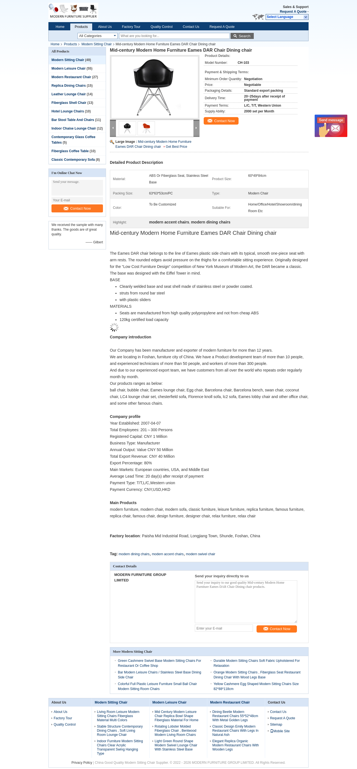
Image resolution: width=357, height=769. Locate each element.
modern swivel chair (200, 554)
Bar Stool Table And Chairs (72, 120)
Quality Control (161, 27)
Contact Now (77, 208)
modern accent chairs (168, 554)
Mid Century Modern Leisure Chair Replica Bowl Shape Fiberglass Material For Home (176, 716)
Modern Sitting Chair (96, 44)
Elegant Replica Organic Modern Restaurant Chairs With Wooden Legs (235, 745)
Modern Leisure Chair (68, 68)
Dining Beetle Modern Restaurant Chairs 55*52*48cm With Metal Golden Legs (235, 716)
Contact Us (191, 27)
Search (244, 36)
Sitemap (276, 724)
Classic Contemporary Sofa (73, 160)
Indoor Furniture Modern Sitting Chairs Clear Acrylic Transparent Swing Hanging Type (120, 747)
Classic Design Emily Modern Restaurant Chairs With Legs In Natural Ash (235, 731)
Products (81, 27)
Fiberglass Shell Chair (68, 103)
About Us (105, 27)
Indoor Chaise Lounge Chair (73, 128)
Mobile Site (280, 731)
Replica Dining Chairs (68, 86)
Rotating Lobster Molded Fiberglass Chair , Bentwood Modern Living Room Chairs (175, 731)
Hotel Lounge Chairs (67, 111)
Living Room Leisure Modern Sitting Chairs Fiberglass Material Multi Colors (118, 716)
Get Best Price (176, 147)
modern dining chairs (134, 554)
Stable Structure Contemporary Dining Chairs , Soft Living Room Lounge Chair (120, 731)
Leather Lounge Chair (68, 94)
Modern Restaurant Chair (71, 77)
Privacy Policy (81, 763)
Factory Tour (131, 27)
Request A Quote (293, 12)
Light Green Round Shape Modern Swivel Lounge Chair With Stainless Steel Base (176, 745)
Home (60, 27)
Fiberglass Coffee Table (70, 151)
